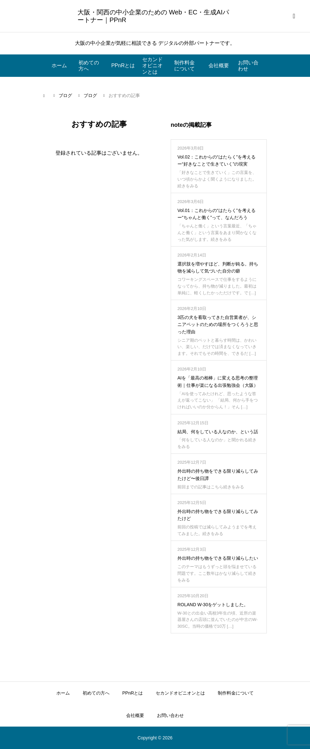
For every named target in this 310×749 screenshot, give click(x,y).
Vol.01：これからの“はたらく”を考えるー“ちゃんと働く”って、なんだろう (216, 214)
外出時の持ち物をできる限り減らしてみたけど (217, 515)
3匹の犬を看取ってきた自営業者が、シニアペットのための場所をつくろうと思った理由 (217, 324)
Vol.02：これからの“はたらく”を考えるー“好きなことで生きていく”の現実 (216, 160)
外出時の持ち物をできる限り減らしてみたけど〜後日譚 (217, 474)
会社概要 (218, 65)
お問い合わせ (248, 65)
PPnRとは (123, 65)
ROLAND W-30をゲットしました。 (212, 604)
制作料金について (184, 65)
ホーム (59, 65)
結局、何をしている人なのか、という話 (217, 431)
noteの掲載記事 (191, 125)
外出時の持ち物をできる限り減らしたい (217, 558)
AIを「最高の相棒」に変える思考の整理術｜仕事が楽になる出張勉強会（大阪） (217, 381)
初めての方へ (88, 65)
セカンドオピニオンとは (152, 65)
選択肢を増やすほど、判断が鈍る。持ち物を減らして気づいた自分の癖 (217, 267)
